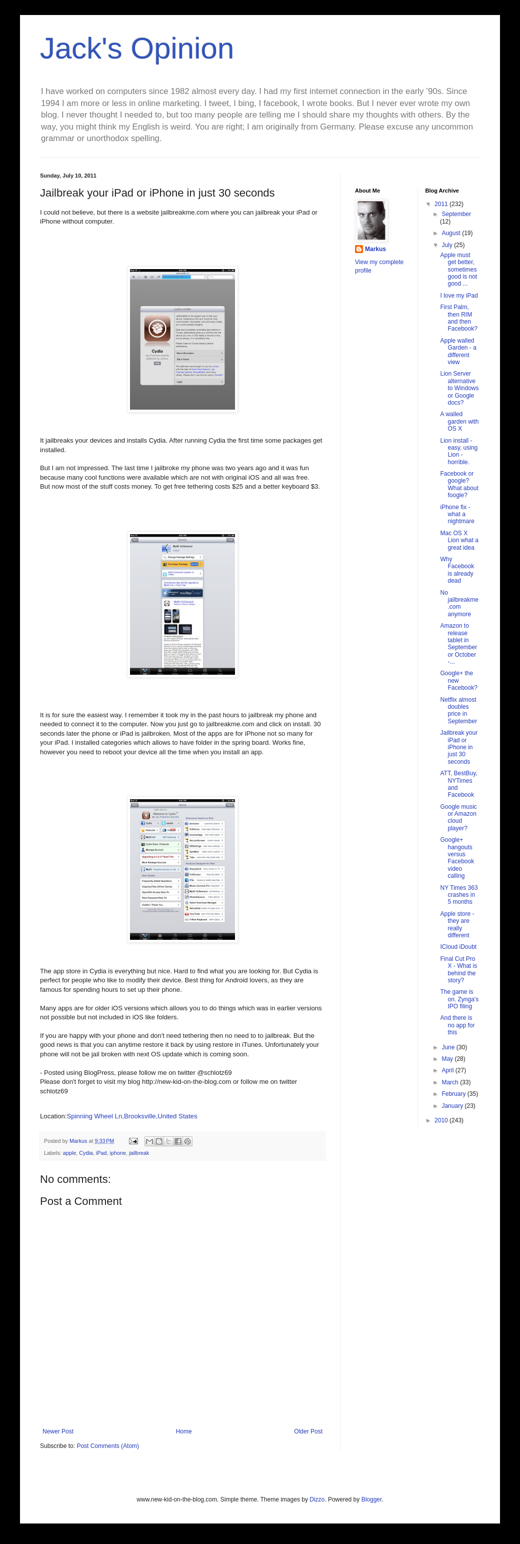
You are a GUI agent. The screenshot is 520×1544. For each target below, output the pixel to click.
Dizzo (317, 1499)
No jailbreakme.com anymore (459, 603)
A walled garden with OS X (459, 421)
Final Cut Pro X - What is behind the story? (458, 969)
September (456, 214)
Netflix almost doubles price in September (458, 710)
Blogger (372, 1499)
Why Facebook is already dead (457, 570)
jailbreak (139, 1153)
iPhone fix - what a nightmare (457, 514)
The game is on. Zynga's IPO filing (459, 999)
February (454, 1093)
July (448, 245)
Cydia (86, 1153)
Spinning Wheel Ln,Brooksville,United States (132, 1116)
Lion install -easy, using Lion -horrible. (459, 451)
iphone (118, 1153)
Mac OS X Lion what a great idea (459, 540)
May (448, 1058)
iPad (101, 1153)
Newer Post (58, 1431)
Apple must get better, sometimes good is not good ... (458, 270)
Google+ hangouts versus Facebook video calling (457, 857)
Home (184, 1431)
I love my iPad (459, 295)
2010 (442, 1120)
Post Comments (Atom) (107, 1445)
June (449, 1047)
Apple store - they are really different (457, 924)
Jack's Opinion (137, 48)
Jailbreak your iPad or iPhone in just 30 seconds (459, 747)
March (451, 1082)
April (448, 1070)
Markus (375, 249)
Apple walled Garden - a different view (458, 351)
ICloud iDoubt (458, 946)
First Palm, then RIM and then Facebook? (458, 318)
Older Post (308, 1431)
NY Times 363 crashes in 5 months (459, 895)
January (453, 1105)
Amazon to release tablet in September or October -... (458, 643)
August (452, 233)
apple (69, 1153)
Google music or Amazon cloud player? (458, 817)
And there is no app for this (457, 1025)
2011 (442, 204)
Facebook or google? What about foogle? (459, 484)
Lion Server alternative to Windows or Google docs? (459, 388)
